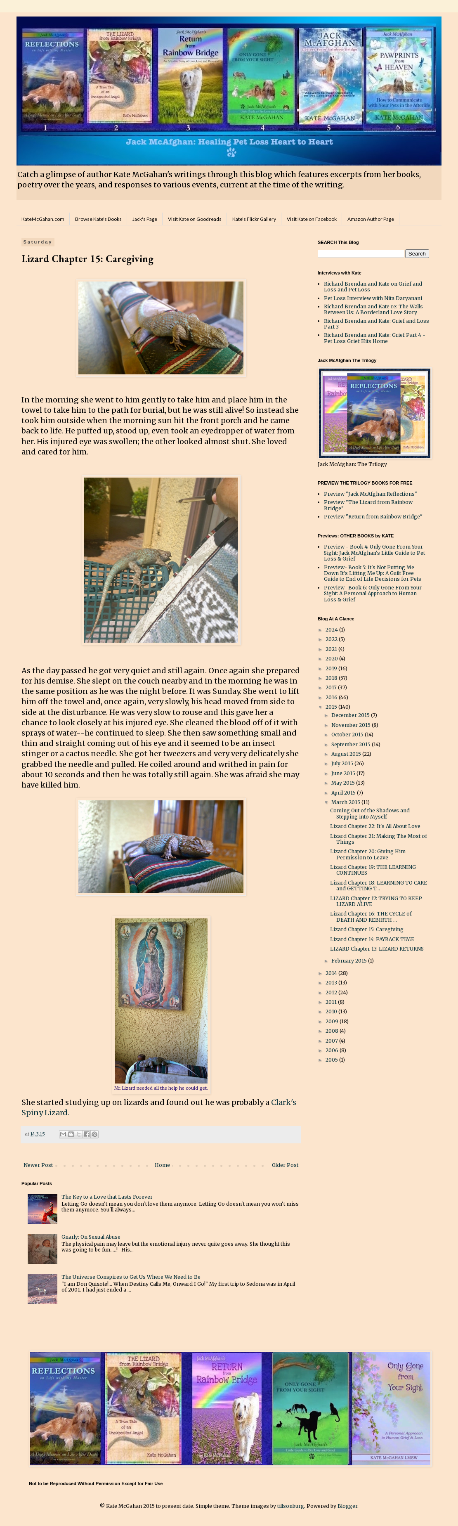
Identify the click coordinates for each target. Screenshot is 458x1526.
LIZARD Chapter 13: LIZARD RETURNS (377, 949)
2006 (333, 1050)
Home (162, 1165)
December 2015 (351, 715)
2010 (332, 1011)
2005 (332, 1060)
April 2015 (344, 793)
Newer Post (38, 1165)
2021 (332, 649)
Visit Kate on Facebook (312, 219)
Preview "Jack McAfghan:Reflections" (370, 494)
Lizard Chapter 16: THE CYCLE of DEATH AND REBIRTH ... (371, 917)
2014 (332, 973)
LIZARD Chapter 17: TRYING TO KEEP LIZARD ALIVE (376, 901)
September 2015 (351, 744)
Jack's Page (144, 219)
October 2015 (348, 734)
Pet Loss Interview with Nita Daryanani (373, 298)
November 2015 (351, 725)
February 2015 (349, 961)
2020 (332, 658)
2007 (332, 1041)
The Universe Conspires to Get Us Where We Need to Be (131, 1277)
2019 (332, 668)
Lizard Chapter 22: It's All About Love (375, 826)
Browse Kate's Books (98, 219)
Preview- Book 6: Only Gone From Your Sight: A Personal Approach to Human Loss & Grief (373, 593)
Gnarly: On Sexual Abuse (90, 1237)
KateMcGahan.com (42, 219)
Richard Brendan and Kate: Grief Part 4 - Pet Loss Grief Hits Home (374, 338)
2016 (332, 697)
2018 (332, 678)
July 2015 (342, 763)
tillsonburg (290, 1506)
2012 (332, 992)
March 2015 (346, 802)
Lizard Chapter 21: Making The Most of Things (378, 839)
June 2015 (343, 773)
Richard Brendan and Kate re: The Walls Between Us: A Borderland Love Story (373, 309)
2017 (332, 687)
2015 (332, 707)
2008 (333, 1031)
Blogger (347, 1506)
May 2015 (343, 783)
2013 (332, 982)
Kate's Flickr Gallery (254, 219)
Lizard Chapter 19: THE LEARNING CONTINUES (373, 870)
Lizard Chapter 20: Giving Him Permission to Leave (368, 854)
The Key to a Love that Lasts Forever (107, 1197)
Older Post (285, 1165)
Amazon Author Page (370, 219)
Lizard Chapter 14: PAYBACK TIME (372, 939)
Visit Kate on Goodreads (195, 219)
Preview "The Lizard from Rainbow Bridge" (368, 505)
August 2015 (346, 754)
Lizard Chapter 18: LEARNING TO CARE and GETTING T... (378, 886)
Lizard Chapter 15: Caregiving (367, 929)
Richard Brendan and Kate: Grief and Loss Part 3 (376, 324)
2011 (332, 1002)
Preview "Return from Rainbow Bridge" (373, 516)
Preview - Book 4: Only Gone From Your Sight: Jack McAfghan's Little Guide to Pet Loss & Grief (374, 553)
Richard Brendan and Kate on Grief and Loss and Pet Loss (373, 287)
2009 (333, 1021)
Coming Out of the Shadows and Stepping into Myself (370, 813)
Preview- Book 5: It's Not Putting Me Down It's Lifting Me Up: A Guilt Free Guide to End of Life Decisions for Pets (372, 573)
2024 (332, 630)
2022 (332, 639)
